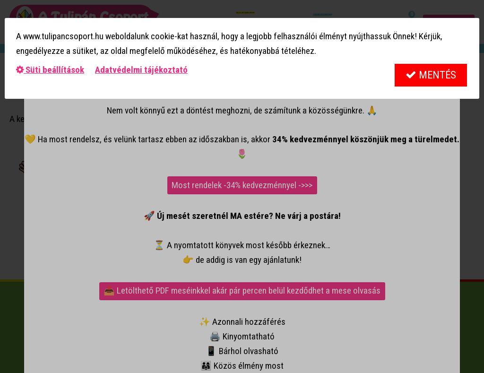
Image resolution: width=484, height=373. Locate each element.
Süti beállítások (50, 69)
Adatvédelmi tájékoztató (141, 69)
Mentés (431, 75)
